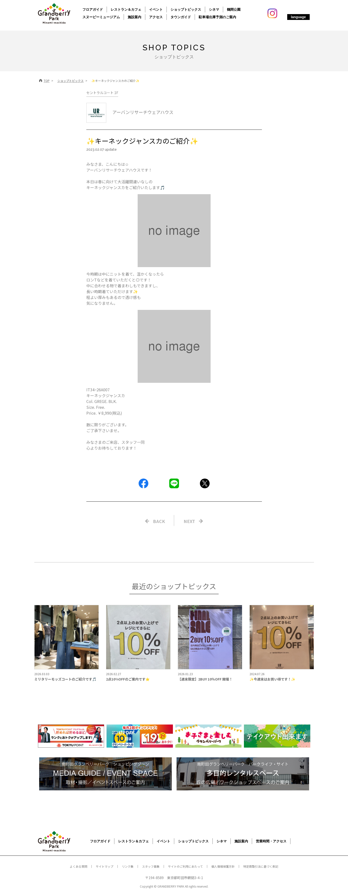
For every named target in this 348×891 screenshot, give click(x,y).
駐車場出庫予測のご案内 (217, 17)
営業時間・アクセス (271, 841)
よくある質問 (78, 866)
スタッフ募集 (151, 866)
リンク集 (128, 866)
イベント (156, 9)
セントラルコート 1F (102, 92)
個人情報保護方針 (223, 866)
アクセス (156, 17)
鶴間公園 (234, 9)
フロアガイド (92, 9)
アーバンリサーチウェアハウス (129, 112)
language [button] (298, 17)
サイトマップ (104, 866)
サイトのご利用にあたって (185, 866)
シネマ (214, 9)
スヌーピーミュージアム (101, 17)
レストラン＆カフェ (126, 9)
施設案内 (134, 17)
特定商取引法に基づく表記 (260, 866)
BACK (159, 521)
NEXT (189, 521)
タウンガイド (180, 17)
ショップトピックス (185, 9)
